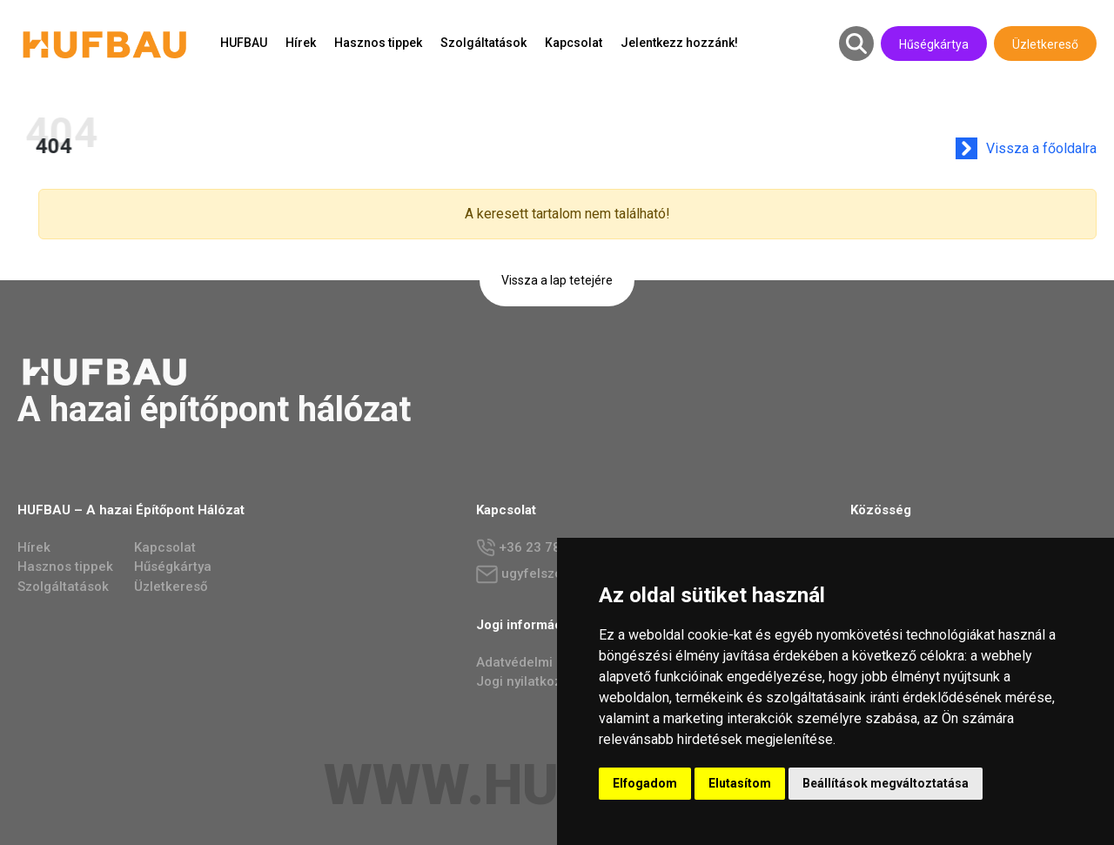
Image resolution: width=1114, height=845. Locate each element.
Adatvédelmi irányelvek (547, 662)
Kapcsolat (573, 43)
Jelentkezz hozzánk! (679, 43)
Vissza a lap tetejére (557, 280)
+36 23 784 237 (535, 548)
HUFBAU (243, 43)
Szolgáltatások (483, 43)
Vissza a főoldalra (1048, 148)
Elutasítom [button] (739, 783)
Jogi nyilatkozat (525, 681)
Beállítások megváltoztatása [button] (885, 783)
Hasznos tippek (378, 43)
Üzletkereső (1045, 44)
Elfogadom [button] (645, 783)
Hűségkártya (934, 44)
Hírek (300, 43)
